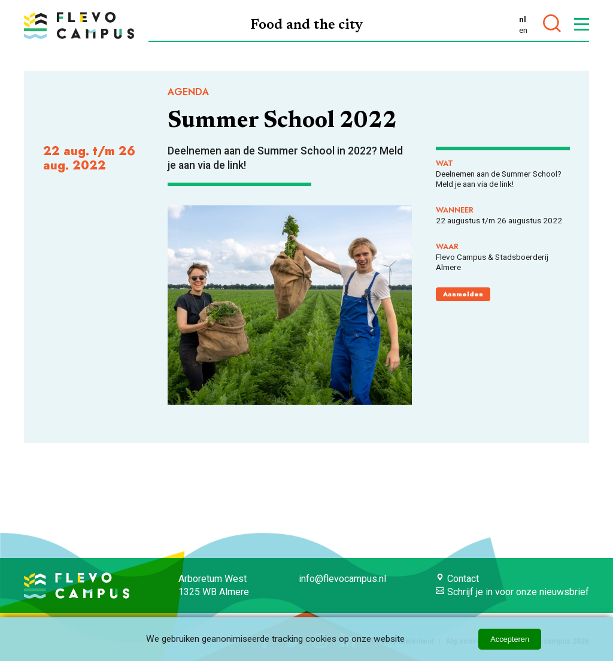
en (523, 30)
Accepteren (509, 639)
